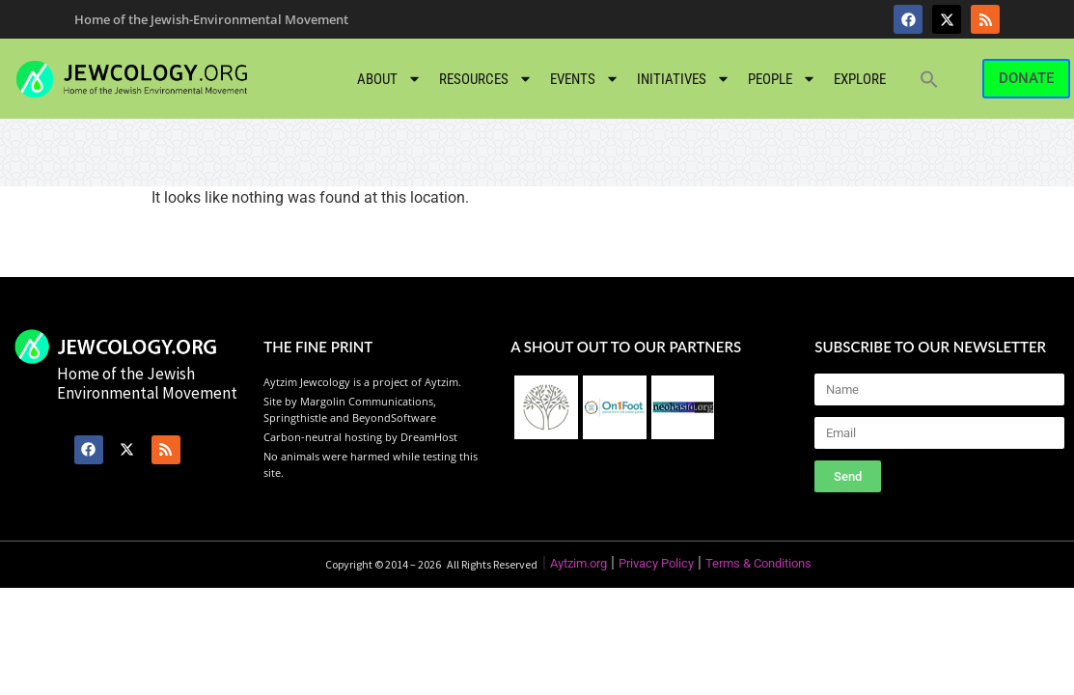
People (782, 79)
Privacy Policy (656, 563)
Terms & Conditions (758, 563)
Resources (486, 79)
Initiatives (683, 79)
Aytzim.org (578, 563)
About (389, 79)
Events (585, 79)
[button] (929, 79)
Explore (860, 79)
